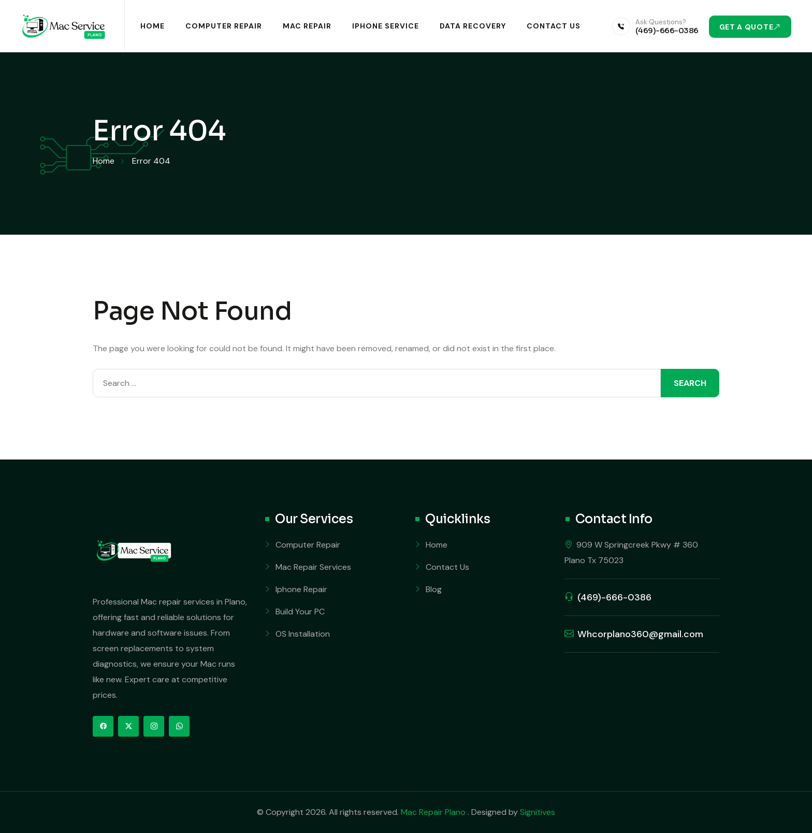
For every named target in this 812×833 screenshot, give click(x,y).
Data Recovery (473, 26)
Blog (434, 589)
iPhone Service (385, 26)
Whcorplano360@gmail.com (640, 634)
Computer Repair (223, 26)
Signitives (537, 812)
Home (152, 26)
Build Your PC (300, 611)
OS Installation (303, 633)
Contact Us (554, 26)
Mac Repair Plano (434, 812)
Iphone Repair (301, 589)
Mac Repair (307, 26)
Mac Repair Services (313, 567)
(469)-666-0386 (667, 30)
